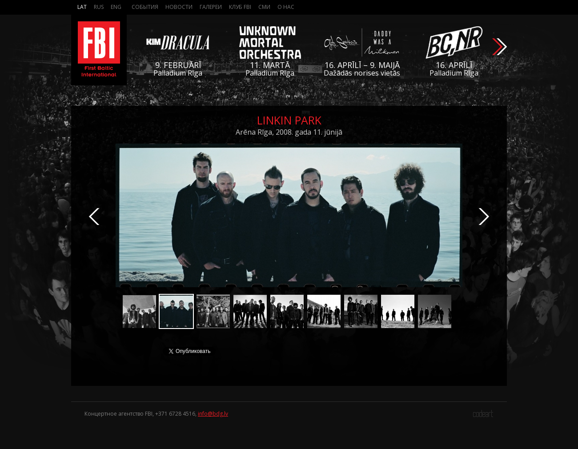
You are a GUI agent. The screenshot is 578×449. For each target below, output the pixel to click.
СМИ (264, 7)
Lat (82, 7)
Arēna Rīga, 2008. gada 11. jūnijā (289, 132)
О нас (285, 7)
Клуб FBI (240, 7)
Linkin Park (289, 120)
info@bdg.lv (213, 413)
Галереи (211, 7)
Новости (179, 7)
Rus (99, 7)
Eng (116, 7)
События (145, 7)
